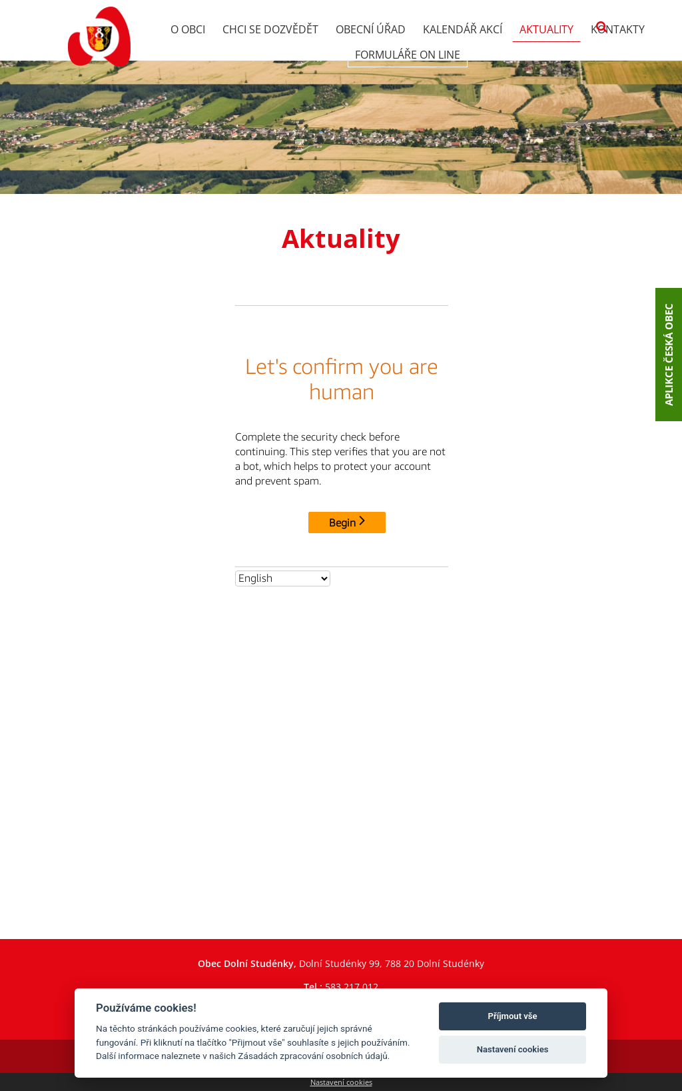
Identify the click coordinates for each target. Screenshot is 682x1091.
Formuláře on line (407, 54)
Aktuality (546, 29)
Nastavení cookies (341, 1082)
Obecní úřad (371, 29)
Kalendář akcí (462, 29)
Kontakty (618, 29)
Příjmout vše (512, 1016)
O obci (187, 29)
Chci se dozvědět (270, 29)
